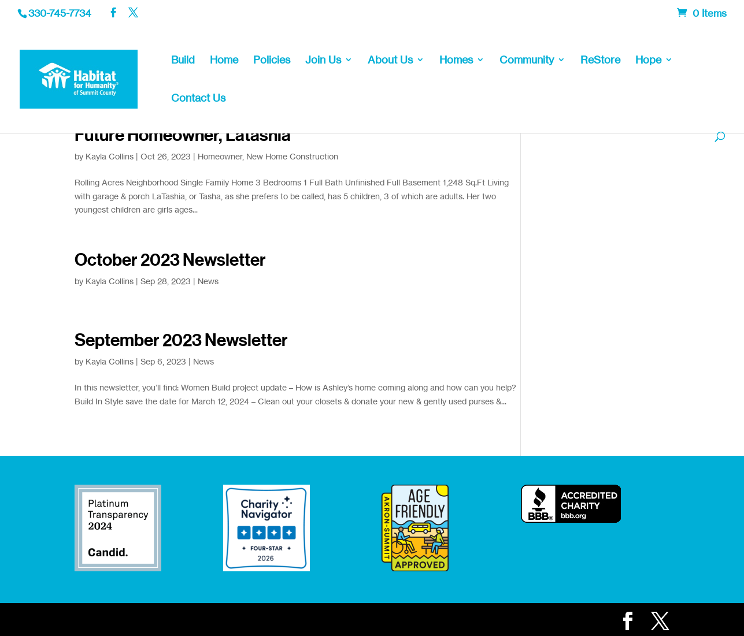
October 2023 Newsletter (170, 260)
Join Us (323, 60)
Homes (456, 60)
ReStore (600, 60)
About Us (390, 60)
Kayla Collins (110, 156)
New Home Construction (292, 156)
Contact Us (198, 99)
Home (224, 60)
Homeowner (220, 156)
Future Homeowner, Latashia (183, 135)
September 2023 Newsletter (181, 340)
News (208, 281)
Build (183, 60)
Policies (271, 60)
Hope (648, 60)
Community (526, 60)
